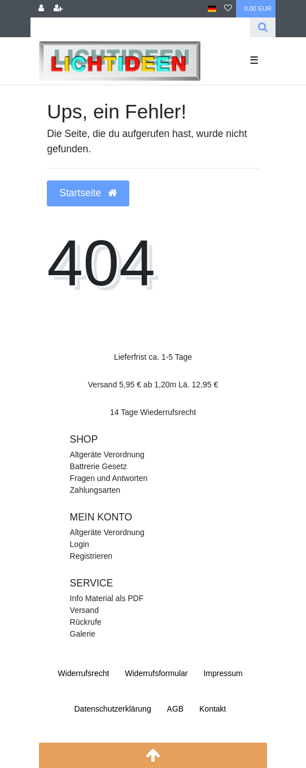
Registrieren (91, 555)
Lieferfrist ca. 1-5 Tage (153, 356)
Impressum (222, 673)
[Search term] (140, 27)
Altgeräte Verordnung (107, 454)
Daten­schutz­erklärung (112, 708)
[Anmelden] (41, 8)
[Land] (212, 8)
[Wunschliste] (228, 8)
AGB (175, 708)
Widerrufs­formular (156, 673)
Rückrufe (86, 621)
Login (79, 544)
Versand (84, 610)
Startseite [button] (88, 192)
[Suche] (263, 27)
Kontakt (212, 708)
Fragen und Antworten (109, 478)
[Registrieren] (58, 8)
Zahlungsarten (95, 490)
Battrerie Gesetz (98, 466)
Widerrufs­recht (83, 673)
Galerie (82, 633)
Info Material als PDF (107, 598)
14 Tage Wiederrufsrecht (153, 412)
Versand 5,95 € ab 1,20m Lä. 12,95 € (153, 384)
